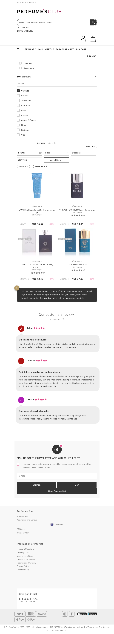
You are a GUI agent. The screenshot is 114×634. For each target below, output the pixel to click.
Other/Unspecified (57, 491)
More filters (53, 160)
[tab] (57, 76)
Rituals (22, 95)
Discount (83, 152)
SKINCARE (30, 49)
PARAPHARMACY (65, 49)
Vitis (21, 134)
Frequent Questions (25, 549)
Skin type (29, 159)
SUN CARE (81, 49)
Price (56, 152)
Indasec (22, 115)
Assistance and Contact (27, 2)
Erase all (39, 166)
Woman (36, 484)
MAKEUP (49, 49)
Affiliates (21, 529)
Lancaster (23, 105)
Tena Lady (24, 100)
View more (57, 319)
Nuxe (21, 125)
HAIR (40, 49)
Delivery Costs (23, 552)
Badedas (23, 130)
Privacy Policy (23, 566)
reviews (57, 314)
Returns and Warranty (26, 562)
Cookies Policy (23, 569)
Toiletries (25, 63)
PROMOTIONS (25, 30)
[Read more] (44, 467)
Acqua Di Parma (26, 120)
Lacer (21, 110)
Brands (30, 152)
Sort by (91, 146)
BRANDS (91, 56)
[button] (57, 525)
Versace (23, 90)
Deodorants (26, 68)
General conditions (25, 555)
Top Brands (56, 76)
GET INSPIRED (23, 27)
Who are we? (22, 516)
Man (77, 484)
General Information (26, 559)
